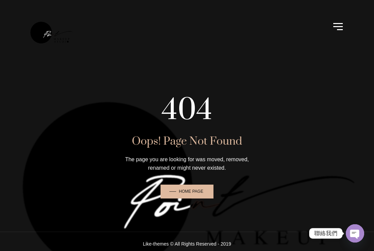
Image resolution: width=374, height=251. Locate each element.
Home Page (191, 191)
